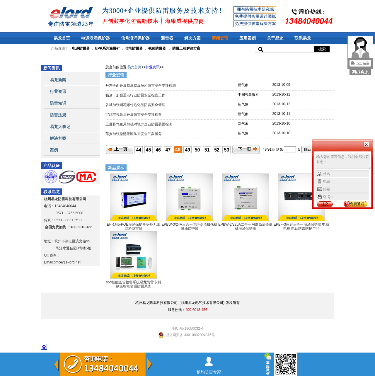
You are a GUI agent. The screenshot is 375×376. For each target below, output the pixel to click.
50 (197, 149)
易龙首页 (62, 38)
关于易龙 (275, 38)
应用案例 (247, 38)
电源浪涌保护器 (95, 38)
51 (207, 149)
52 (216, 149)
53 (226, 149)
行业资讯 (58, 91)
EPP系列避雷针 (107, 48)
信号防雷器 (134, 48)
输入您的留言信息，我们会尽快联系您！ (343, 162)
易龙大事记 (60, 126)
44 (138, 149)
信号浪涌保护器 (135, 38)
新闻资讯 (220, 38)
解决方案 (192, 38)
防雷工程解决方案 (185, 48)
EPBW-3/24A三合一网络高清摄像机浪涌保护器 (189, 226)
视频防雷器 (157, 48)
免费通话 (357, 204)
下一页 (244, 149)
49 (187, 149)
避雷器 (167, 38)
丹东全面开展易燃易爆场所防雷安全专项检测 (141, 86)
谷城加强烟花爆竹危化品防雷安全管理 (135, 105)
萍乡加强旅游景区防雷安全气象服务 (134, 134)
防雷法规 (58, 115)
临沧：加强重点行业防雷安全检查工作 (135, 95)
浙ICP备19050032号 (187, 328)
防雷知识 (58, 103)
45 (148, 149)
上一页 (120, 149)
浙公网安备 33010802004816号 (190, 335)
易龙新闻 (58, 79)
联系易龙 (302, 38)
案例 (54, 150)
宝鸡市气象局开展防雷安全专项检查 (134, 115)
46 (158, 149)
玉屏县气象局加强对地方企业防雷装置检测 (139, 124)
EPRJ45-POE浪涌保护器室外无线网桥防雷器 (133, 226)
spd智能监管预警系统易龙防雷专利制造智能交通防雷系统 (133, 284)
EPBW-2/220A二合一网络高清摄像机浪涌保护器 (245, 226)
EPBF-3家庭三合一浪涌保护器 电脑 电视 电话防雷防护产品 (301, 226)
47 (168, 149)
